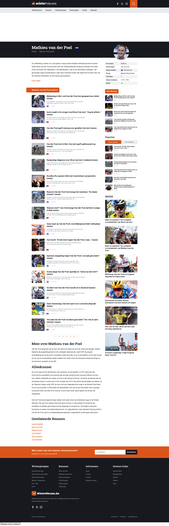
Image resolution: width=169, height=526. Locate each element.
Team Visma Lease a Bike (40, 474)
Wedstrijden (74, 10)
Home (88, 471)
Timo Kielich (36, 433)
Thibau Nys (62, 486)
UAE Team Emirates (38, 477)
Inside (84, 10)
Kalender (93, 10)
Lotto (33, 486)
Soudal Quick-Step (38, 471)
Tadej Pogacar (63, 483)
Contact (88, 477)
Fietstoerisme (117, 471)
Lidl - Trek (35, 483)
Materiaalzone (117, 474)
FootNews (122, 516)
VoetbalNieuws (132, 516)
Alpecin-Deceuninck (127, 73)
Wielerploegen (60, 10)
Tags (114, 483)
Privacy (88, 474)
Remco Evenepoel (64, 477)
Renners (48, 10)
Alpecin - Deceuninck (38, 480)
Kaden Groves (37, 430)
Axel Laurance (37, 436)
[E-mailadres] (110, 452)
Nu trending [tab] (129, 142)
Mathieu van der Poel (65, 474)
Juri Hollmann (37, 440)
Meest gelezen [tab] (113, 142)
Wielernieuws (37, 10)
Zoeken (115, 480)
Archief (115, 477)
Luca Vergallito (37, 424)
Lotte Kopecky (63, 480)
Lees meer (36, 81)
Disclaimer (114, 516)
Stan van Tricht (37, 427)
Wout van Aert (63, 471)
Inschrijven (131, 452)
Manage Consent (91, 480)
